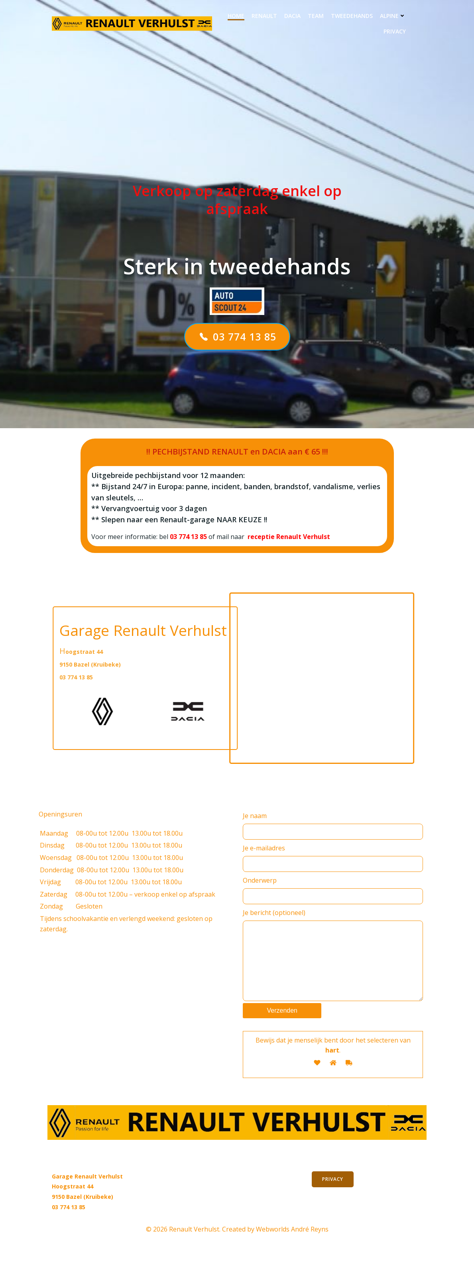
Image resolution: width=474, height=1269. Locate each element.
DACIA (292, 16)
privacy (395, 31)
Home (236, 16)
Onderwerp (333, 890)
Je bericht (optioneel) (333, 962)
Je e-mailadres (333, 858)
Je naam (333, 825)
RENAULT (264, 16)
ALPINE (393, 16)
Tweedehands (352, 16)
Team (316, 16)
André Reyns (309, 1245)
